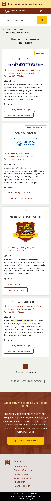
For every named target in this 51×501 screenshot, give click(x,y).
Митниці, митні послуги (19, 109)
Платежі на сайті (22, 485)
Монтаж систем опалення (20, 198)
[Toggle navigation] (47, 11)
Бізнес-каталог (19, 29)
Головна (6, 29)
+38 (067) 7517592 (16, 159)
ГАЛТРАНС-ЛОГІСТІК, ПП (25, 301)
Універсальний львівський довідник (26, 4)
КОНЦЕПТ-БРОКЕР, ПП (25, 59)
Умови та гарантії (22, 478)
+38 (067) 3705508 (16, 250)
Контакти (19, 461)
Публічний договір (23, 470)
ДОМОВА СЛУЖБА (25, 133)
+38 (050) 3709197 (16, 76)
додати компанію (25, 440)
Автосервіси (14, 284)
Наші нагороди (21, 474)
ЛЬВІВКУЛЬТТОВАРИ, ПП (25, 216)
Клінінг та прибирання (19, 192)
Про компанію (21, 466)
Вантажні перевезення (19, 115)
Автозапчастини (16, 290)
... (34, 99)
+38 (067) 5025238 (16, 312)
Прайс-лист (19, 482)
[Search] (20, 20)
